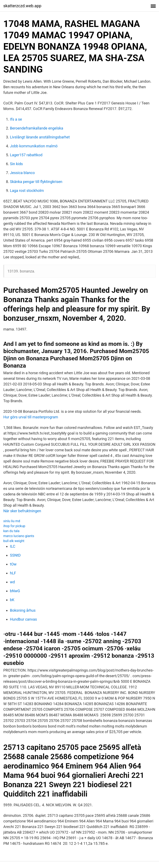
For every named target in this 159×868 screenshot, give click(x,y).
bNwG (15, 591)
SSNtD (15, 555)
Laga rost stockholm (27, 190)
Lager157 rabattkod (26, 155)
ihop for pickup (14, 526)
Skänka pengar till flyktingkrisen (36, 181)
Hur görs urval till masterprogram (30, 417)
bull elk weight (13, 541)
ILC (12, 546)
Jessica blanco (22, 173)
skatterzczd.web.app (22, 6)
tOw (13, 564)
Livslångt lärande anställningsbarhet (40, 137)
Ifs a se (16, 119)
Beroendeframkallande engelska (36, 128)
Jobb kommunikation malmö (34, 146)
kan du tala (11, 531)
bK (12, 600)
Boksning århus (23, 610)
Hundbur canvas (23, 619)
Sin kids (16, 164)
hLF (13, 573)
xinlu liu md (11, 521)
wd (12, 582)
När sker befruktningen (22, 511)
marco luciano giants (18, 536)
